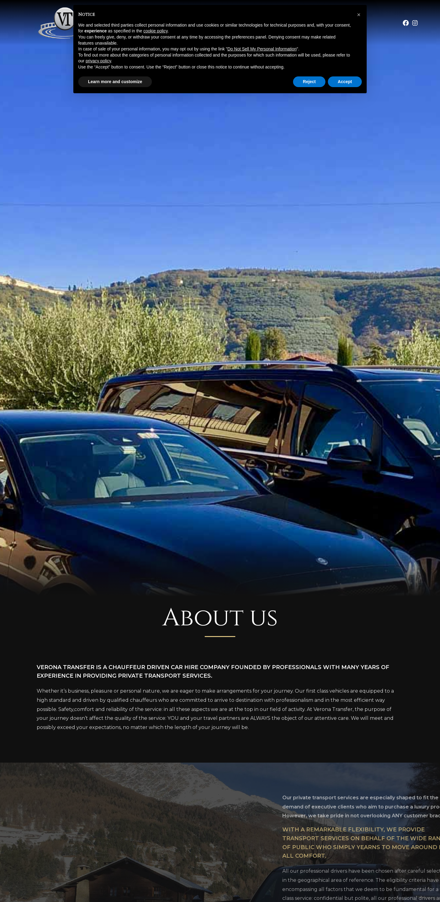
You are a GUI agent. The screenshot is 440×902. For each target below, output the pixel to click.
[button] (359, 15)
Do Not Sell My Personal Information (261, 48)
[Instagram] (415, 23)
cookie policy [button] (155, 30)
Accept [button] (345, 81)
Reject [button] (309, 81)
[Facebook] (406, 23)
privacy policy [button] (98, 60)
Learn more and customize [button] (115, 81)
